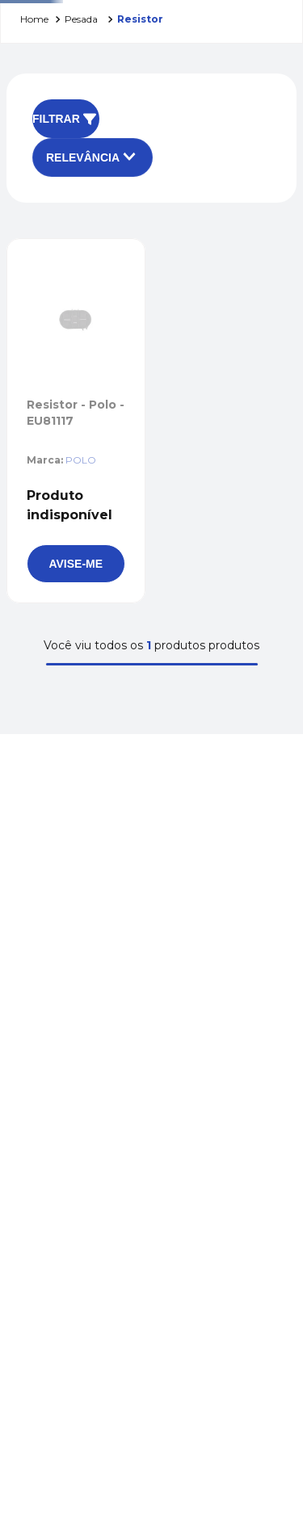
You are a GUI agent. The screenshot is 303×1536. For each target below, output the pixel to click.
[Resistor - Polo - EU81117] (75, 421)
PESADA (81, 19)
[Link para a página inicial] (34, 19)
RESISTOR (140, 19)
